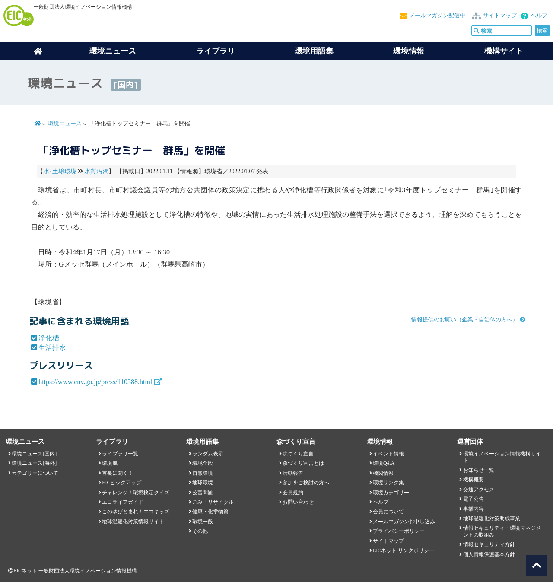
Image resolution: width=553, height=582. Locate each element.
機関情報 (383, 473)
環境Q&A (383, 463)
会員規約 (293, 493)
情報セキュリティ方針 (489, 544)
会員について (388, 512)
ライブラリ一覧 (120, 454)
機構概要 (473, 480)
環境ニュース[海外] (34, 463)
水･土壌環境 (59, 171)
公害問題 (202, 493)
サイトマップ (500, 16)
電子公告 (473, 499)
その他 (200, 531)
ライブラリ (215, 51)
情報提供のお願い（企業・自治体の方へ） (464, 320)
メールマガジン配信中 (437, 16)
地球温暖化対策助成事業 (491, 518)
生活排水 (52, 347)
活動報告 (293, 473)
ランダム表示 (207, 454)
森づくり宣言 (298, 454)
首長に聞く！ (117, 473)
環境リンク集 (388, 483)
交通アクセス (478, 490)
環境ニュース (65, 124)
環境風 (110, 463)
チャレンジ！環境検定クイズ (135, 493)
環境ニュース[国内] (34, 454)
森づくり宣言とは (303, 463)
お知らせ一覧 (478, 470)
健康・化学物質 (210, 512)
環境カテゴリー (391, 493)
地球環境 (202, 483)
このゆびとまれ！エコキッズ (135, 512)
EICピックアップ (121, 483)
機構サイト (503, 51)
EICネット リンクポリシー (403, 550)
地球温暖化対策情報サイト (133, 521)
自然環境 (202, 473)
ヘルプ (539, 16)
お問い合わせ (298, 502)
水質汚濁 (96, 171)
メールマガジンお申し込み (404, 521)
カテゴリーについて (35, 473)
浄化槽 (48, 338)
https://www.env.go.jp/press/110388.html (95, 381)
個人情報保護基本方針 (489, 554)
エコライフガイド (122, 502)
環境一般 (202, 521)
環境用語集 (314, 51)
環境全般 (202, 463)
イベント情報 (388, 454)
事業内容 (473, 509)
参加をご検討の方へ (306, 483)
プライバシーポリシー (399, 531)
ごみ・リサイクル (213, 502)
